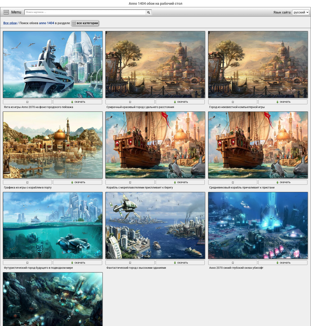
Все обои (10, 23)
